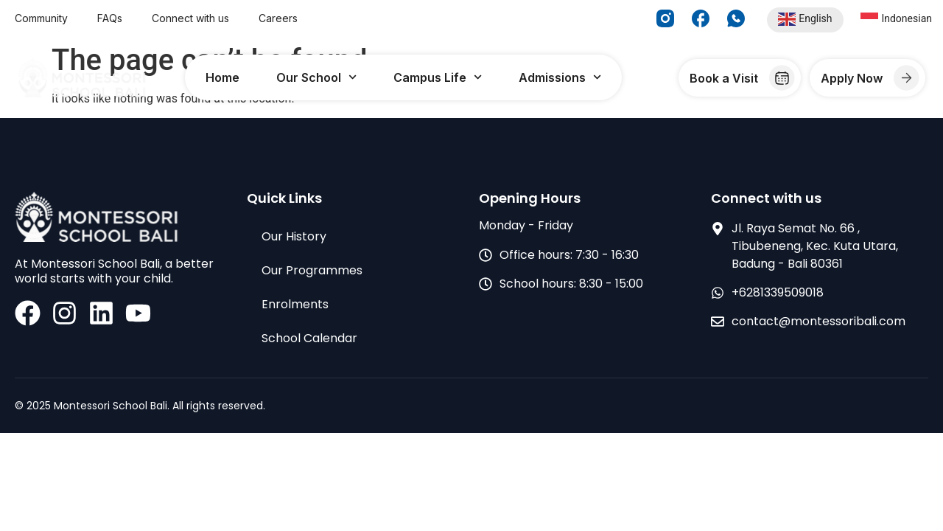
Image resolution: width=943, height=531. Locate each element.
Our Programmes (312, 270)
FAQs (109, 18)
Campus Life (437, 77)
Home (222, 77)
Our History (294, 236)
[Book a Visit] (782, 78)
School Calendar (309, 338)
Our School (316, 77)
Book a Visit (724, 78)
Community (41, 18)
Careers (278, 18)
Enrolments (295, 304)
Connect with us (190, 18)
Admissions (560, 77)
